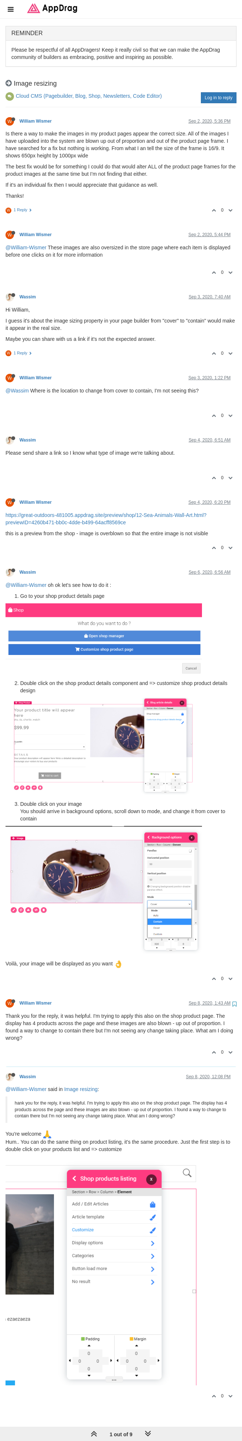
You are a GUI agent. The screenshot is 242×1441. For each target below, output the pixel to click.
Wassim (27, 296)
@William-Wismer (26, 247)
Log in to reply (218, 97)
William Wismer (35, 121)
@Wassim (17, 391)
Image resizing (81, 1089)
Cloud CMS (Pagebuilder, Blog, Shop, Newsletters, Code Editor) (89, 96)
